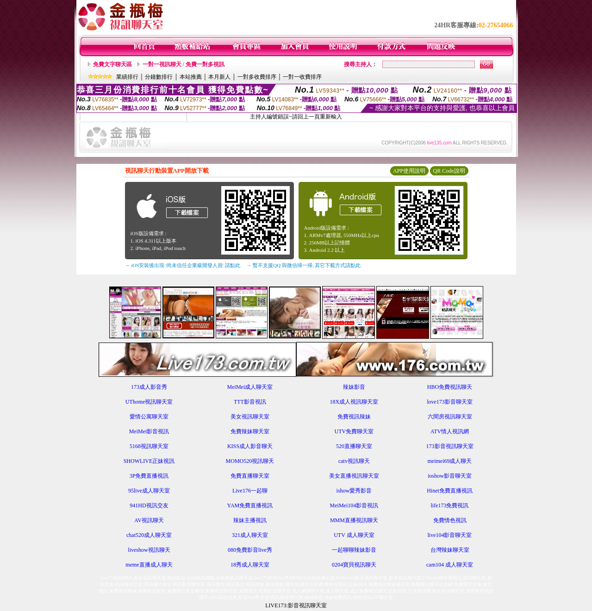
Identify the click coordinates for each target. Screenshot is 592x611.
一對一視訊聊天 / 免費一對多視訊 (183, 64)
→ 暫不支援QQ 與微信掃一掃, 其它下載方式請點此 (304, 265)
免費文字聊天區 (112, 64)
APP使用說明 (409, 171)
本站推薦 (191, 77)
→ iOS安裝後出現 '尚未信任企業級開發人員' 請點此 (182, 265)
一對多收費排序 (256, 77)
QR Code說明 (449, 171)
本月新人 (219, 77)
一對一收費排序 (302, 77)
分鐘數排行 (159, 77)
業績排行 (127, 77)
